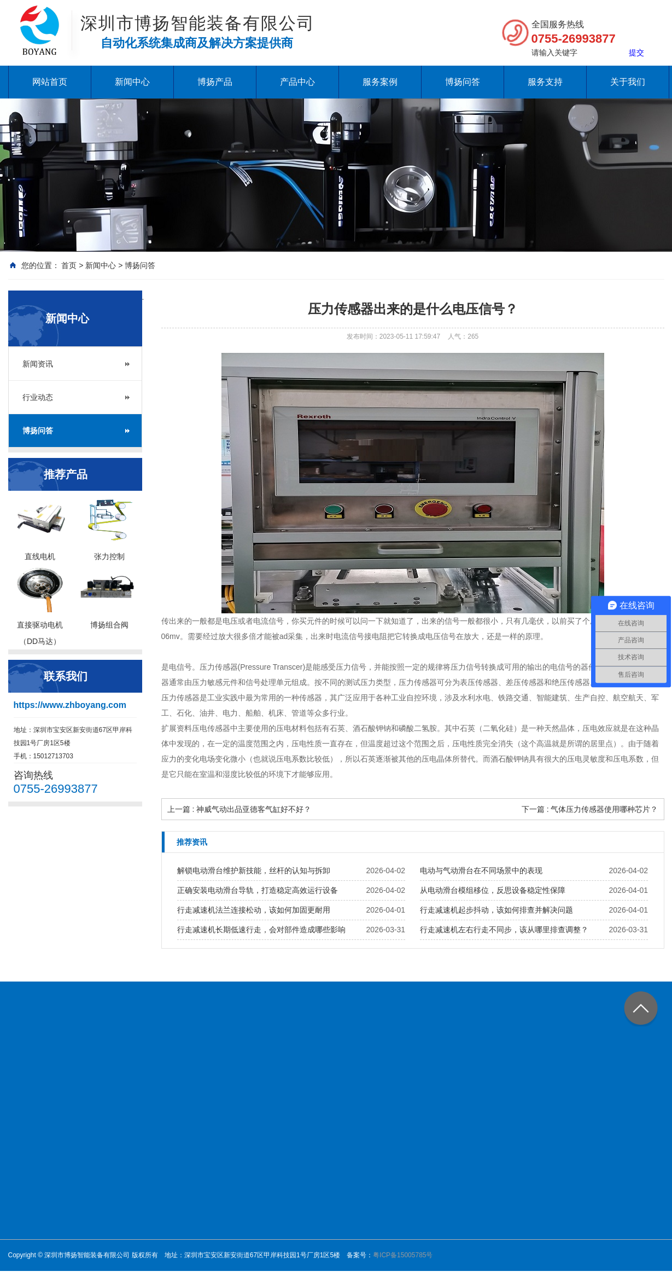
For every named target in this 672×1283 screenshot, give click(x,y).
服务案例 (380, 81)
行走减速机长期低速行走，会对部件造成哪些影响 (261, 929)
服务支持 (545, 81)
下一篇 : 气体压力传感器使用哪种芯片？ (590, 809)
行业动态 (37, 397)
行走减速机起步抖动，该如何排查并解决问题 (496, 909)
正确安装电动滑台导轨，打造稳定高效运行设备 (257, 890)
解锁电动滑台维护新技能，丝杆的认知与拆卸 (253, 870)
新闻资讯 (37, 363)
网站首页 (49, 81)
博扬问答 (462, 81)
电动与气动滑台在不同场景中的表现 (481, 870)
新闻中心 (132, 81)
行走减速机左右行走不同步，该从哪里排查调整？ (504, 929)
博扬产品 (214, 81)
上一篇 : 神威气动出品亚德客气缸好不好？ (239, 809)
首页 (69, 265)
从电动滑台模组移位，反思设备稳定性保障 (492, 890)
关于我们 (627, 81)
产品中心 (297, 81)
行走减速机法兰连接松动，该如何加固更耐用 (253, 909)
